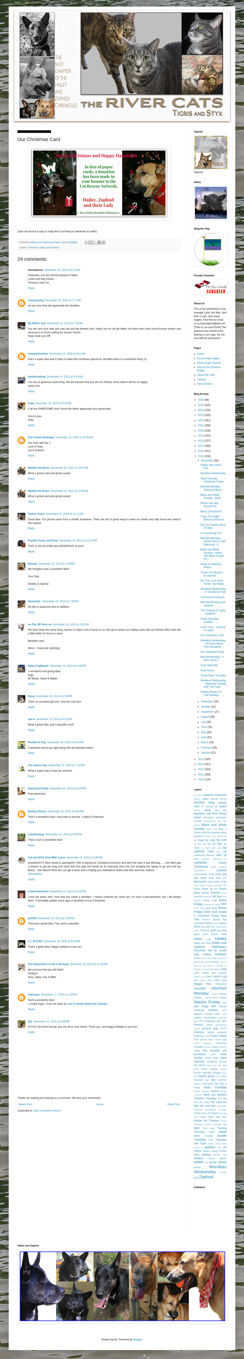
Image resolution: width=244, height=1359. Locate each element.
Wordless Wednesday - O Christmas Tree (213, 590)
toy (225, 1124)
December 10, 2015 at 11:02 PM (88, 964)
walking (206, 1154)
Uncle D (198, 1147)
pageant (198, 1014)
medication (221, 984)
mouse (214, 994)
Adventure (221, 795)
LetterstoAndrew (38, 891)
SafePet (223, 1047)
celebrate (200, 862)
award (223, 806)
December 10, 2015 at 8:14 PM (68, 788)
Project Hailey (218, 1035)
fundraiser (199, 923)
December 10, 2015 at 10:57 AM (69, 467)
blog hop (205, 832)
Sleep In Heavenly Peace (211, 566)
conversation (200, 874)
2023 (201, 415)
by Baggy (199, 840)
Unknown (34, 994)
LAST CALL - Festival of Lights (212, 629)
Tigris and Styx (217, 1116)
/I (194, 795)
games (215, 923)
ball (209, 813)
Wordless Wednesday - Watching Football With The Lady (213, 683)
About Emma (204, 383)
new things (201, 1006)
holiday (207, 954)
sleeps (223, 1069)
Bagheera (199, 813)
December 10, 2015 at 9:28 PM (56, 918)
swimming (207, 1083)
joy (211, 969)
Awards (201, 379)
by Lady (210, 840)
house (197, 958)
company (222, 867)
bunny (220, 836)
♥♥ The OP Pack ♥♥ (39, 624)
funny (208, 923)
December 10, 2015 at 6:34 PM (65, 742)
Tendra (215, 1091)
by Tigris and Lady (211, 848)
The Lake (216, 1102)
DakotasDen (35, 873)
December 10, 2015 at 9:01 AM (67, 353)
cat (225, 851)
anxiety (222, 802)
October (206, 706)
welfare (223, 1158)
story (224, 1076)
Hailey (221, 938)
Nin (213, 1006)
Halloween (219, 946)
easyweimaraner (38, 353)
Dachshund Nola (38, 788)
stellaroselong (37, 376)
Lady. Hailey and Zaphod (210, 972)
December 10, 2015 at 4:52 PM (54, 719)
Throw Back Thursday (213, 675)
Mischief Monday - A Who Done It (212, 658)
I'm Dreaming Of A (211, 533)
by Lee (222, 840)
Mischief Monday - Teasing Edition (211, 488)
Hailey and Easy (202, 943)
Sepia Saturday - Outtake (210, 620)
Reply (31, 288)
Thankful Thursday (205, 1098)
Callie (210, 851)
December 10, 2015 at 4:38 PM (54, 696)
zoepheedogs (36, 834)
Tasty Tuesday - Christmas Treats (212, 480)
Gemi (197, 926)
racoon (218, 1039)
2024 (201, 410)
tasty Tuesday (215, 1087)
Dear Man (214, 878)
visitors (206, 1151)
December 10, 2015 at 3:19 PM (71, 624)
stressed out (201, 1080)
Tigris (203, 1116)
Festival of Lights (212, 904)
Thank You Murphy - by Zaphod (212, 574)
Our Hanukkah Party (212, 651)
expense (208, 896)
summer (222, 1080)
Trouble (208, 1136)
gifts (208, 926)
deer (224, 878)
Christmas (32, 247)
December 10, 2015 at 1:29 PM (57, 563)
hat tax (212, 950)
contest (222, 870)
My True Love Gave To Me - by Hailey (212, 582)
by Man (198, 844)
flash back (211, 908)
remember (221, 1043)
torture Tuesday (213, 1124)
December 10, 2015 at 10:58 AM (69, 490)
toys (197, 1128)
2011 (201, 774)
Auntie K (211, 806)
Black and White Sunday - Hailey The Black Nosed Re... (212, 554)
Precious (199, 1032)
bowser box (210, 836)
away (208, 810)
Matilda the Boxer (39, 467)
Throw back (200, 1113)
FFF (224, 904)
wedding (211, 1158)
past (225, 1014)
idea (210, 965)
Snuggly (216, 1072)
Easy (197, 892)
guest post (201, 934)
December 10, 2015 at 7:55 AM (65, 323)
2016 (201, 450)
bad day (221, 810)
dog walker (214, 881)
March (205, 742)
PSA (196, 1039)
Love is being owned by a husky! (87, 1003)
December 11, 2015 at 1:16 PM (59, 994)
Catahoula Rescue (204, 855)
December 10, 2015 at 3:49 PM (68, 665)
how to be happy (209, 958)
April (204, 737)
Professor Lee (201, 1036)
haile (209, 939)
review (214, 1047)
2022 (201, 420)
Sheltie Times (36, 513)
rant (224, 1039)
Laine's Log (199, 976)
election (205, 892)
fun (225, 919)
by (225, 836)
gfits (203, 927)
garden (223, 923)
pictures (206, 1028)
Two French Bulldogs (41, 437)
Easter (223, 888)
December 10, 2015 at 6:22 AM (62, 269)
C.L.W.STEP (35, 941)
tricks (197, 1135)
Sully (31, 403)
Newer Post (25, 1104)
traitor (212, 1132)
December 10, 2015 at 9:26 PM (68, 891)
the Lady (204, 1102)
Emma (215, 892)
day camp (200, 877)
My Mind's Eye (37, 323)
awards (197, 810)
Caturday (205, 859)
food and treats (215, 912)
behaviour (208, 817)
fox (195, 916)
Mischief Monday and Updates (212, 604)
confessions (199, 870)
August (205, 716)
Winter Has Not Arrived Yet (209, 505)
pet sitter (222, 1021)
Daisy (31, 696)
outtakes (213, 1010)
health (223, 950)
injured (206, 969)
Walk (196, 1154)
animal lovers (219, 798)
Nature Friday (207, 1002)
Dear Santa (207, 670)
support (197, 1083)
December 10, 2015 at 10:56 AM (74, 437)
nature (223, 997)
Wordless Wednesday (213, 473)
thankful (222, 1094)
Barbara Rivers (37, 811)
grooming (222, 930)
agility (205, 798)
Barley (223, 813)
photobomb (221, 1025)
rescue (207, 1047)
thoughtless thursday (216, 1109)
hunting (214, 962)
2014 (201, 759)
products (222, 1032)
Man (208, 983)
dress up (207, 888)
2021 (201, 425)
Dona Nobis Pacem (203, 885)
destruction (200, 881)
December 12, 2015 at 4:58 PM (51, 1021)
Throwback (213, 1113)
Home (99, 1104)
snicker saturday (202, 1072)
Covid (211, 874)
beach (197, 817)
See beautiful (211, 1050)
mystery (198, 997)
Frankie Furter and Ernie (43, 540)
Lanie (209, 976)
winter (222, 1162)
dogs (224, 881)
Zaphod (206, 1177)
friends (216, 919)
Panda (208, 1014)
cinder (213, 867)
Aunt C (199, 806)
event (224, 893)
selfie (213, 1054)
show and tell (214, 1065)
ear (216, 888)
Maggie (198, 983)
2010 (201, 779)
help (196, 954)
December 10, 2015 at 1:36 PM (60, 601)
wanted (216, 1155)
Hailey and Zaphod (49, 247)
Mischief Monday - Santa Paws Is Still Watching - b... (212, 541)
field (202, 908)
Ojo (30, 1021)
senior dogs (211, 1057)
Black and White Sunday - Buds (210, 496)
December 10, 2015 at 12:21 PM (78, 540)
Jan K (31, 719)
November (207, 701)
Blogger (137, 1339)
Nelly (224, 1002)
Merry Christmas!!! (211, 511)
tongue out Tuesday (206, 1120)
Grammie (204, 930)
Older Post (173, 1104)
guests (214, 934)
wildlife (198, 1162)
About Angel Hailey (208, 358)
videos (198, 1150)
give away (216, 927)
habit (224, 934)
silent (196, 1069)
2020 (201, 430)
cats (196, 859)
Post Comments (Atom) (47, 1110)
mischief (199, 988)
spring (210, 1076)
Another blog (204, 802)
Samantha (34, 601)
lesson (203, 980)
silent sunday (209, 1069)
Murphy (32, 563)
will (206, 1162)
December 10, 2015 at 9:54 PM (62, 941)
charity (223, 862)
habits (198, 939)
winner (213, 1162)
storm (218, 1076)
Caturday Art (220, 859)
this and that (207, 1105)
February (206, 747)
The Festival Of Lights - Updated (213, 612)
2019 (201, 435)
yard (196, 1177)
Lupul (224, 980)
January (206, 752)
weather (198, 1158)
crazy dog (221, 874)
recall (196, 1043)
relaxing (207, 1043)
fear (219, 896)
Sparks (202, 1076)
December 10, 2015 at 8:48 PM (66, 811)
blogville (215, 832)
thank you (209, 1094)
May (204, 732)
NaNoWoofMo (211, 997)
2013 (201, 764)
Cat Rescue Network (212, 597)
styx (213, 1079)
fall (214, 896)
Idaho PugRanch (38, 665)
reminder (198, 1047)
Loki (216, 980)
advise (197, 799)
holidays (221, 954)
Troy (210, 1139)
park (217, 1014)
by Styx (217, 843)
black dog (212, 829)
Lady (224, 969)
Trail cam (208, 1128)
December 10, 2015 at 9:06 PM (84, 857)
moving (223, 993)
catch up (221, 855)
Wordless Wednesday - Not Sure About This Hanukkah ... (213, 643)
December (207, 460)
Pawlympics (210, 1017)
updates (209, 1147)
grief (212, 930)
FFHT (196, 908)
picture (197, 1028)
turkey (211, 1143)
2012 (201, 769)
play (215, 1028)
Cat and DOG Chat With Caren (46, 857)
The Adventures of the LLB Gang (48, 964)
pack (224, 1010)
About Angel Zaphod (209, 362)
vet (225, 1147)
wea (225, 1155)
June (204, 727)
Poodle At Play (37, 742)
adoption (209, 795)
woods (197, 1167)
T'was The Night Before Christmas (212, 518)
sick (224, 1065)
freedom (206, 919)
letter (210, 980)
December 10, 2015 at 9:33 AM (65, 376)
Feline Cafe (210, 900)
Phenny (198, 1024)
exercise (198, 896)
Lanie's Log (220, 976)
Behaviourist (209, 821)
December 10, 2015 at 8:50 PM (64, 834)
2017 (201, 445)
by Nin (207, 843)
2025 (201, 405)
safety (197, 1050)
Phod (209, 1024)
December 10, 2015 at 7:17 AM (63, 300)
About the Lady (206, 374)
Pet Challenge (207, 1021)
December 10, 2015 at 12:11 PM (64, 513)
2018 (201, 440)
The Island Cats (37, 765)
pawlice (198, 1017)
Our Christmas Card (212, 635)
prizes (211, 1032)
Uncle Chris (221, 1143)
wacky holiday (219, 1151)
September (208, 711)
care (219, 851)
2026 (201, 399)
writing (223, 1172)
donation (218, 885)
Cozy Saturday (209, 665)
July (204, 722)
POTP (223, 1028)
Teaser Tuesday (201, 1091)
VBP (219, 1147)
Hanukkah (200, 950)
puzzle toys (206, 1039)
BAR (215, 813)
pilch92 (32, 918)
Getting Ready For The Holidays (211, 693)
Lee (196, 980)
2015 (201, 456)
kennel (217, 969)
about (200, 795)
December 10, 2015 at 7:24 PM (67, 765)
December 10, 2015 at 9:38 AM (53, 403)
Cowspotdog (36, 300)
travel (223, 1131)
